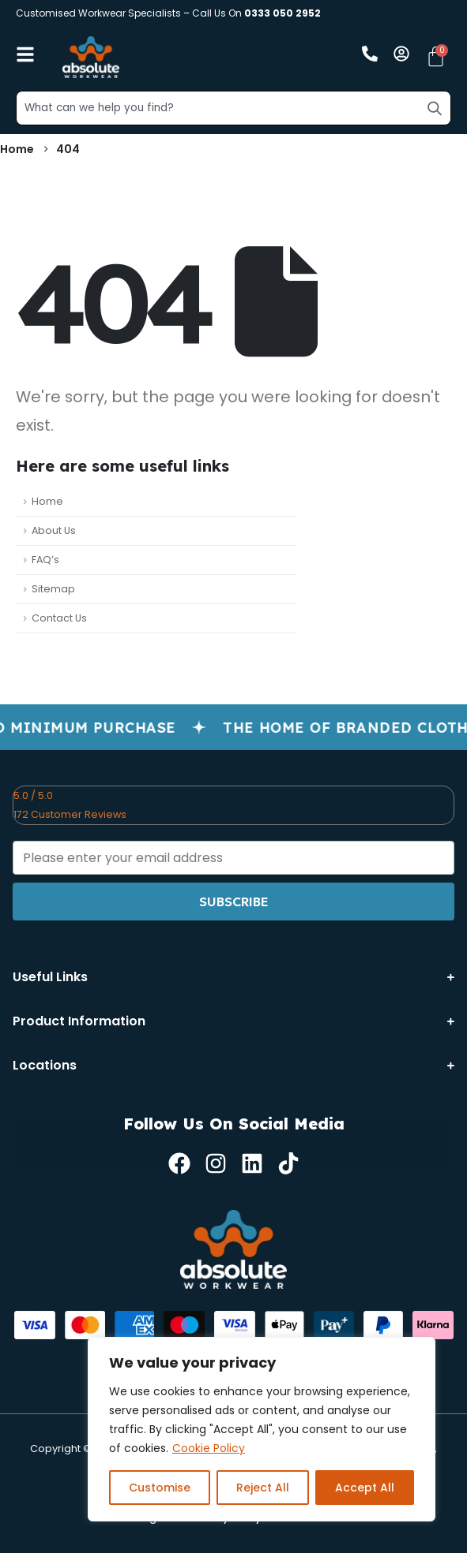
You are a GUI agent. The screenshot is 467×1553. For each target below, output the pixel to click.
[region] (261, 1429)
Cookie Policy (208, 1448)
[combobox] (233, 108)
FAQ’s (45, 559)
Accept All (364, 1487)
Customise (159, 1487)
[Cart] (435, 56)
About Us (54, 530)
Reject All (262, 1487)
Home (47, 501)
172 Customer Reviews (69, 814)
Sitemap (53, 588)
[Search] (434, 108)
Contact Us (59, 618)
